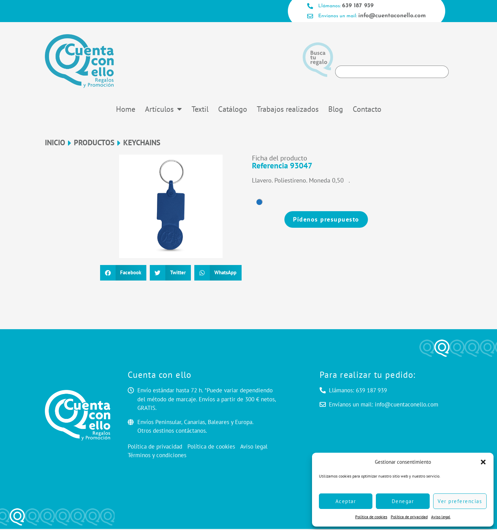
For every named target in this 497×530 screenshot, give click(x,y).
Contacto (367, 110)
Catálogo (232, 110)
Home (125, 110)
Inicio (55, 143)
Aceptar (345, 501)
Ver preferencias (460, 501)
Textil (200, 110)
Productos (94, 143)
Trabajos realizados (288, 110)
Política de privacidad (409, 516)
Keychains (141, 143)
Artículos (163, 109)
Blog (335, 110)
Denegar (403, 501)
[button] (483, 462)
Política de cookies (371, 516)
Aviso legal (440, 516)
